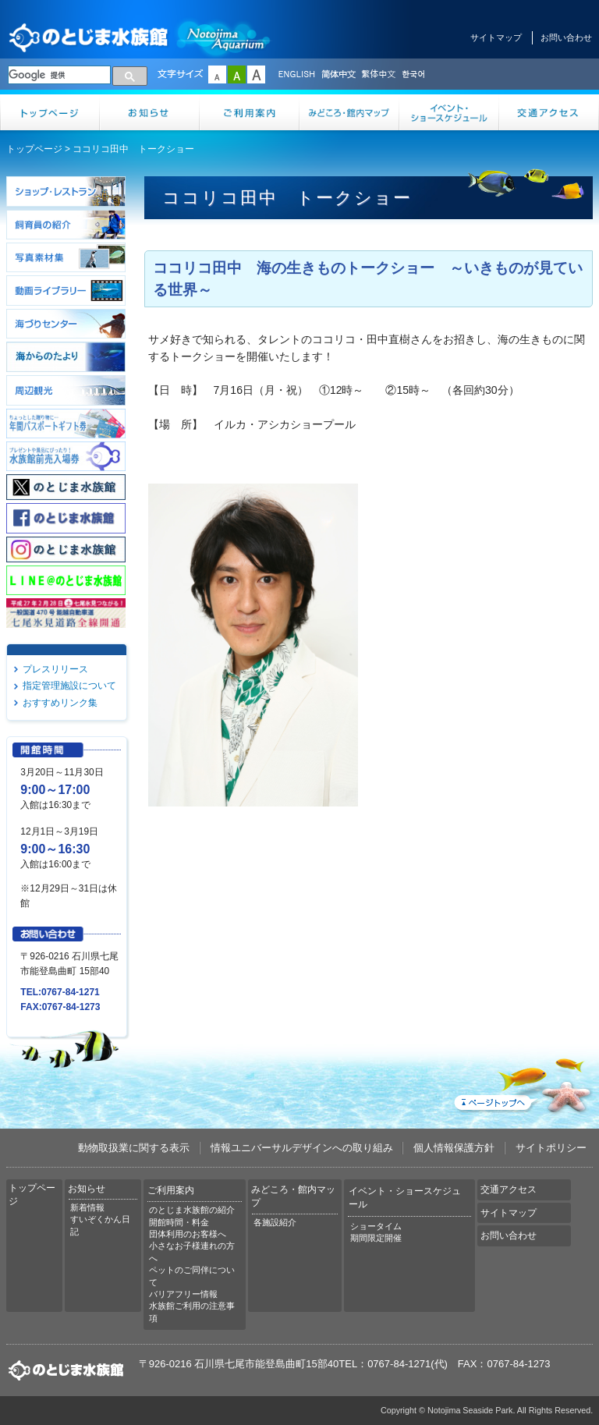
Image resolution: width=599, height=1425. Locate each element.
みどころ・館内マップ (349, 112)
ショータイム (376, 1226)
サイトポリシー (551, 1148)
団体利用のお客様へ (187, 1234)
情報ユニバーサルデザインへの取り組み (302, 1148)
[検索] (59, 75)
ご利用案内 (250, 112)
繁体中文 (378, 75)
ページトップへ (522, 1082)
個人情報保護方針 (453, 1148)
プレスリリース (55, 669)
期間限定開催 (376, 1237)
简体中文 (337, 75)
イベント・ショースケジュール (449, 112)
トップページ (50, 112)
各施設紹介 (274, 1222)
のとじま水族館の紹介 (192, 1209)
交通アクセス (549, 112)
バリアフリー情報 (183, 1294)
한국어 (415, 75)
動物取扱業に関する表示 (134, 1148)
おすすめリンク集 (60, 702)
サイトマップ (496, 37)
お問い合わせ (566, 37)
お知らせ (150, 112)
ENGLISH (296, 75)
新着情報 (87, 1207)
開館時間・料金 (179, 1222)
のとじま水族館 (140, 37)
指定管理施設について (69, 685)
